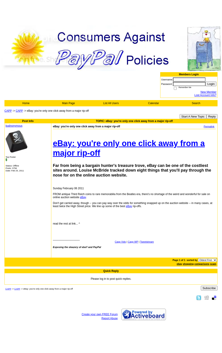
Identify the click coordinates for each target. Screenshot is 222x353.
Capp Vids (120, 241)
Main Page (68, 103)
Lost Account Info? (205, 95)
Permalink (209, 126)
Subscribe (209, 288)
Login (211, 84)
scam (213, 264)
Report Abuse (110, 318)
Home (25, 103)
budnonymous (14, 125)
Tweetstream (147, 241)
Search (196, 103)
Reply (212, 116)
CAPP (8, 110)
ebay (179, 264)
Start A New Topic (193, 116)
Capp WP (133, 241)
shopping (188, 264)
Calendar (153, 103)
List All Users (111, 103)
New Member (208, 92)
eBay (83, 197)
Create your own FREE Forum (100, 314)
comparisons (201, 264)
